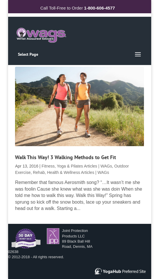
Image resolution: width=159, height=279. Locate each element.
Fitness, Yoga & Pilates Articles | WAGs (77, 166)
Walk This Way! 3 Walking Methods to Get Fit (65, 157)
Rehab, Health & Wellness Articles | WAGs (71, 172)
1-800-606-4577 (99, 7)
